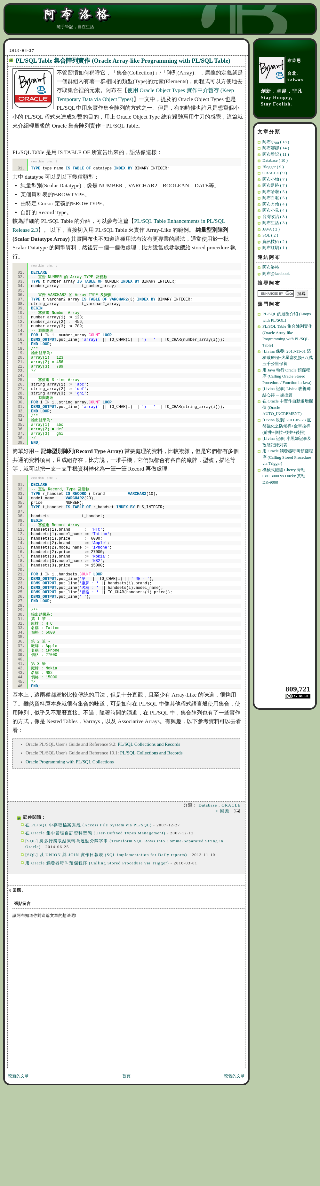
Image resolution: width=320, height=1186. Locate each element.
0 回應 (223, 810)
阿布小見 (274, 210)
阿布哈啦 (274, 191)
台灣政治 (274, 216)
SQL (270, 235)
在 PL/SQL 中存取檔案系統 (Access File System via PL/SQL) (88, 825)
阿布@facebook (276, 273)
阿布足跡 (274, 185)
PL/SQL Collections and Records (149, 744)
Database (208, 805)
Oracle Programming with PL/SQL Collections (70, 761)
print (50, 161)
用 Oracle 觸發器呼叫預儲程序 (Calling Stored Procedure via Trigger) (97, 863)
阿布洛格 (270, 267)
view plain (37, 161)
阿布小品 (275, 141)
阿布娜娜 (275, 147)
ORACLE (231, 805)
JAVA (271, 229)
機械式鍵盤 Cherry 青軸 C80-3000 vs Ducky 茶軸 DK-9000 (283, 476)
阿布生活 (274, 222)
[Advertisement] (285, 584)
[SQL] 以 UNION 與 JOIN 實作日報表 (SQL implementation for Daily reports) (106, 854)
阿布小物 (274, 179)
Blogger (273, 166)
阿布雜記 (275, 154)
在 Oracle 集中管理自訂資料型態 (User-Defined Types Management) (95, 833)
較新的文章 (18, 1075)
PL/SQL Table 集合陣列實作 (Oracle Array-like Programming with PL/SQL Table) (123, 60)
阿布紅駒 (274, 247)
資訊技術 (274, 241)
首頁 (126, 1075)
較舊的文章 (234, 1075)
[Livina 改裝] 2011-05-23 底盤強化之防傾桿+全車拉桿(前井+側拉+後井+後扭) (286, 426)
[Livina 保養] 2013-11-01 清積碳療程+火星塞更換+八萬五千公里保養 (287, 357)
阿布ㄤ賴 (274, 204)
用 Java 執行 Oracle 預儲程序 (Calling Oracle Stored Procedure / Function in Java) (286, 376)
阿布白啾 (274, 197)
